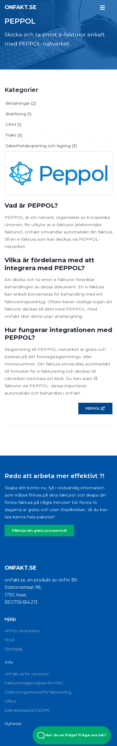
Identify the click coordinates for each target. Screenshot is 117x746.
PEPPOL (95, 408)
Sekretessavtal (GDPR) (27, 710)
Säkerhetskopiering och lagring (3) (41, 145)
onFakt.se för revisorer (27, 673)
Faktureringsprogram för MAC (34, 682)
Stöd (9, 639)
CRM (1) (13, 124)
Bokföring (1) (18, 113)
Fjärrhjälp (14, 648)
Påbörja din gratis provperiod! (39, 530)
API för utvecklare (22, 630)
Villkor (11, 701)
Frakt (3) (13, 135)
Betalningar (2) (20, 103)
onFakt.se (21, 7)
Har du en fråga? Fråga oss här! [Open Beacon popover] (71, 735)
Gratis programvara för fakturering (38, 692)
